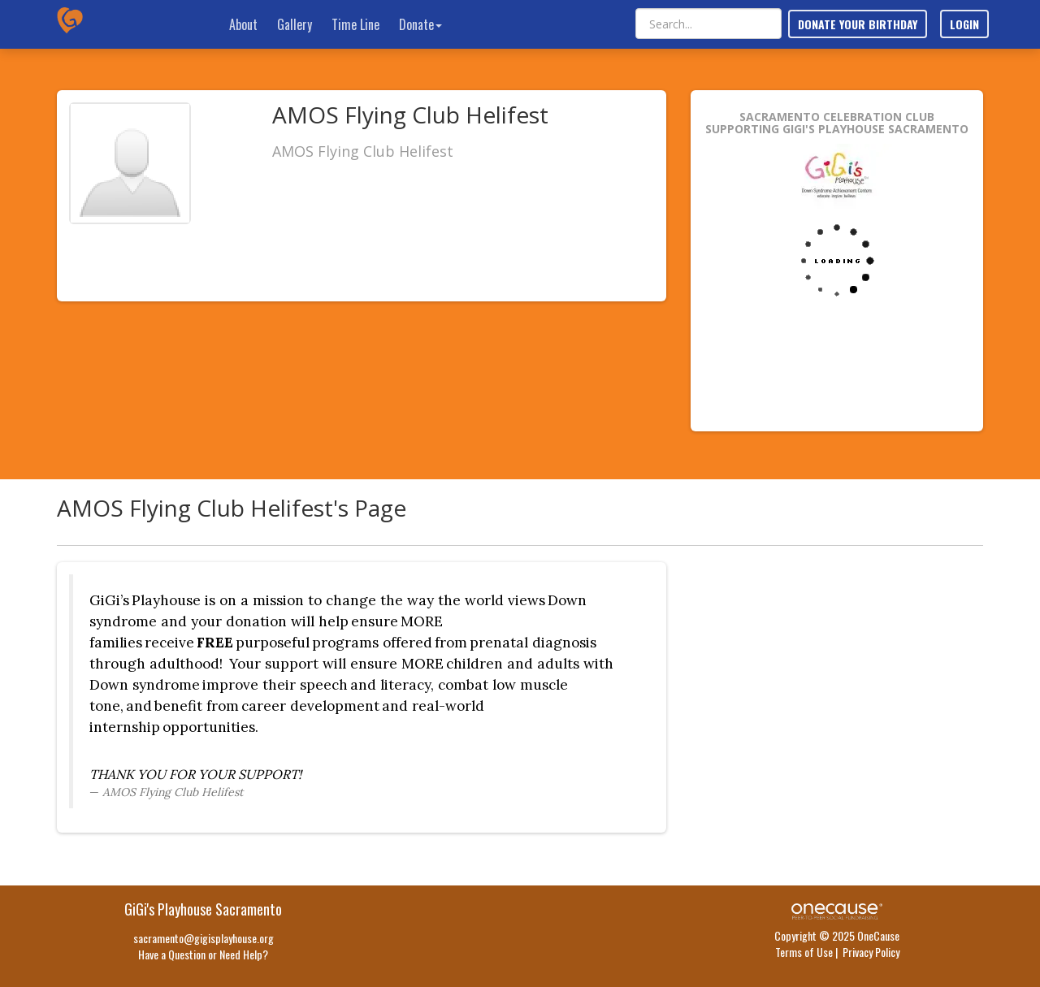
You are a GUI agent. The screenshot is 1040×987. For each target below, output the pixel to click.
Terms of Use (804, 951)
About (243, 24)
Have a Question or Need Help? (203, 954)
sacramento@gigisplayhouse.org (203, 937)
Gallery (294, 24)
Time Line (355, 24)
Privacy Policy (871, 951)
